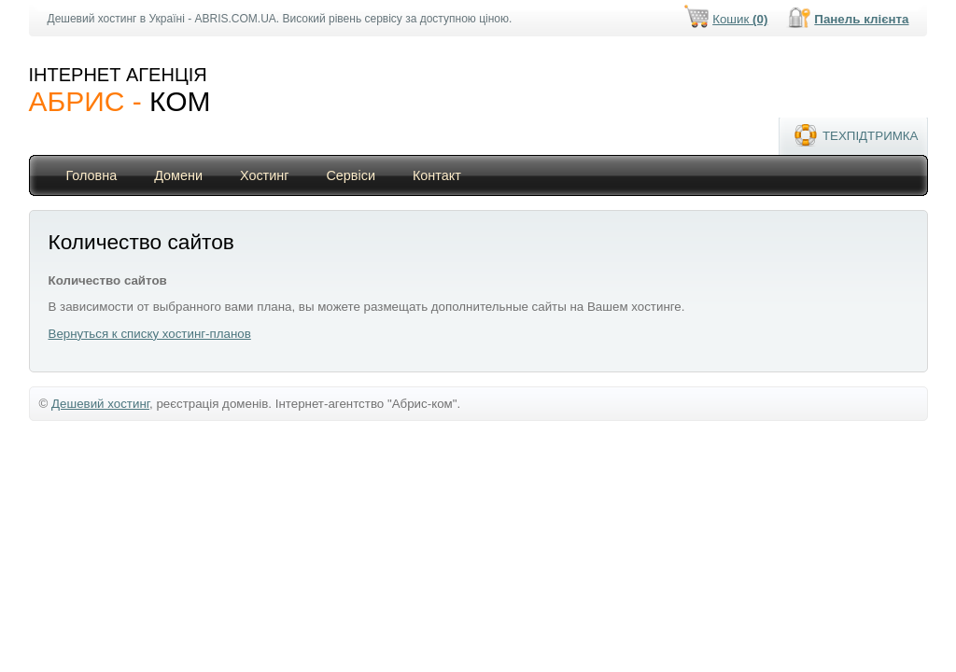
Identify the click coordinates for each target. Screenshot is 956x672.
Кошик (739, 19)
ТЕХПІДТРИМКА (870, 136)
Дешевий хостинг (100, 404)
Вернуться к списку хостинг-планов (150, 334)
